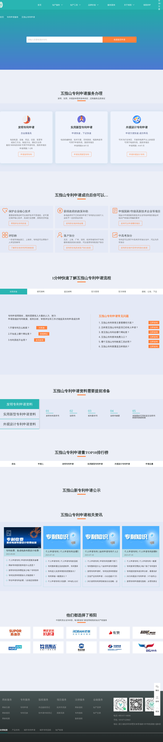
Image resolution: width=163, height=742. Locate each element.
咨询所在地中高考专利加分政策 (134, 247)
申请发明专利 (26, 154)
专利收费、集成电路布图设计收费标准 (24, 550)
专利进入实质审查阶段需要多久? (61, 571)
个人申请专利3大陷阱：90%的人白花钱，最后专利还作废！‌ (73, 581)
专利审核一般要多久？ (57, 576)
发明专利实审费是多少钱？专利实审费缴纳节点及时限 (31, 570)
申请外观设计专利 (136, 154)
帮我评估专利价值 (18, 223)
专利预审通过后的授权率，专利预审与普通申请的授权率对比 (73, 566)
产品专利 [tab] (16, 730)
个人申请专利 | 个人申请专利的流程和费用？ (66, 561)
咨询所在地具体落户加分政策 (78, 247)
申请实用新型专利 (81, 154)
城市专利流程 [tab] (45, 730)
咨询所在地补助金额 (74, 223)
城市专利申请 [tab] (29, 730)
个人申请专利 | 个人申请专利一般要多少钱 (144, 561)
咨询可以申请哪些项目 (130, 223)
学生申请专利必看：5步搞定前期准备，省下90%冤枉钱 (32, 580)
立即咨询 (154, 322)
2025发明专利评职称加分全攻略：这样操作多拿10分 (109, 581)
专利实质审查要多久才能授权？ (22, 575)
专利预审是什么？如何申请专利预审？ (103, 566)
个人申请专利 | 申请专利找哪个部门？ (103, 561)
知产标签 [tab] (59, 730)
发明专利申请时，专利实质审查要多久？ (104, 571)
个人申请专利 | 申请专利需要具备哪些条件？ (27, 560)
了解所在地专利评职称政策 (22, 247)
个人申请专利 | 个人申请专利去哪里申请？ (66, 551)
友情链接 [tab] (4, 730)
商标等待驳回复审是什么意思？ (22, 565)
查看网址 (44, 334)
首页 (39, 5)
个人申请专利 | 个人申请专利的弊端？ (142, 551)
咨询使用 (39, 340)
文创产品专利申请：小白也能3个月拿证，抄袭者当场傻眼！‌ (112, 576)
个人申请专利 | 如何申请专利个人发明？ (104, 551)
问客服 (42, 327)
